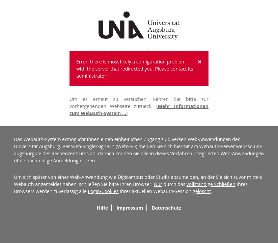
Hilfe (102, 208)
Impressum (129, 208)
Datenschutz (166, 208)
